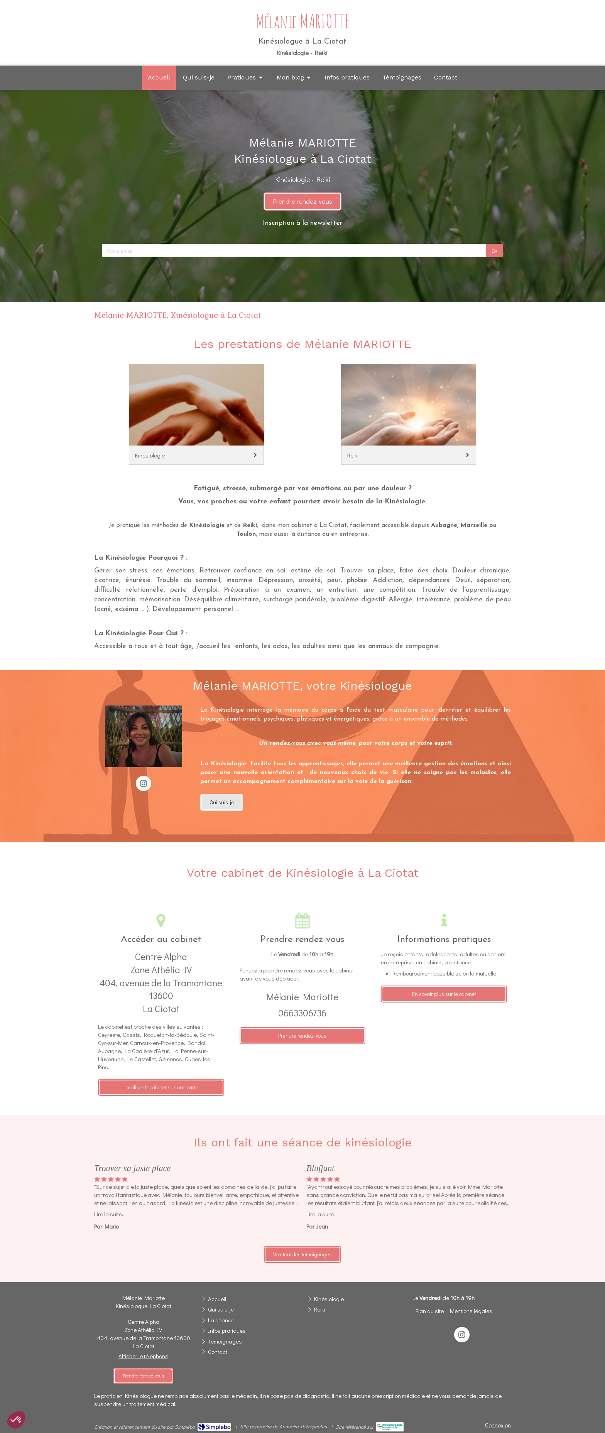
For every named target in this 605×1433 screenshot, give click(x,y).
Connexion (498, 1425)
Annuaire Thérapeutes (303, 1426)
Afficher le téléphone (143, 1356)
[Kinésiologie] (196, 414)
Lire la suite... (109, 1214)
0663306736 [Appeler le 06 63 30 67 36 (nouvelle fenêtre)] (302, 1013)
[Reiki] (408, 414)
